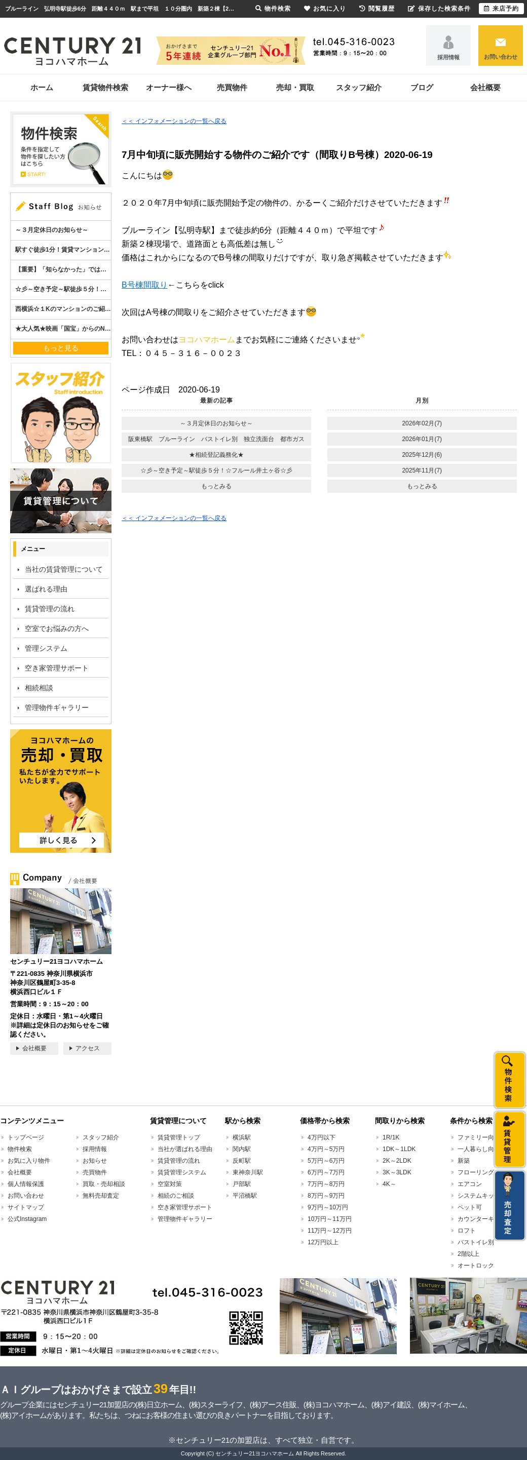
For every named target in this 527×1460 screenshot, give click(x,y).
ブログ (421, 87)
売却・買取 (295, 87)
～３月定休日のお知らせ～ (216, 423)
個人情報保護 (26, 1184)
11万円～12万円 (330, 1230)
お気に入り (325, 8)
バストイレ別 (476, 1242)
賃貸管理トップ (179, 1137)
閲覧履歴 (377, 8)
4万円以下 (321, 1137)
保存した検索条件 (439, 8)
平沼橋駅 (245, 1195)
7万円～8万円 (326, 1184)
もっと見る (61, 348)
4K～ (389, 1184)
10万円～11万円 (330, 1218)
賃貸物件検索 (105, 87)
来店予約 (501, 8)
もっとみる (216, 486)
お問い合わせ (500, 57)
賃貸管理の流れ (49, 609)
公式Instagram (27, 1218)
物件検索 (20, 1149)
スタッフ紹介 (359, 87)
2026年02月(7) (422, 423)
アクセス (88, 1048)
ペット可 (470, 1207)
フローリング (476, 1172)
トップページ (26, 1137)
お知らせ (95, 1160)
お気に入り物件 (29, 1160)
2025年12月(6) (422, 454)
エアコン (470, 1184)
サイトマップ (26, 1207)
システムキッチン (482, 1195)
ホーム (41, 87)
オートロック (476, 1265)
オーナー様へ (169, 87)
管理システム (46, 648)
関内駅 (242, 1149)
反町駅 (242, 1160)
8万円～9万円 (326, 1195)
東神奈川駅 (248, 1172)
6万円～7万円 (326, 1172)
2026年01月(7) (422, 439)
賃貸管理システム (182, 1172)
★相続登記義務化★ (216, 454)
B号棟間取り (145, 285)
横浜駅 (242, 1137)
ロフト (467, 1230)
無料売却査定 (101, 1195)
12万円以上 (323, 1242)
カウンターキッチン (485, 1218)
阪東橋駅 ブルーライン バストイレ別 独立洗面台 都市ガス (216, 439)
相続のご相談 (176, 1195)
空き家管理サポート (57, 668)
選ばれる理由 (46, 589)
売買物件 (232, 87)
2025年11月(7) (422, 470)
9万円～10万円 (328, 1207)
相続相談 (39, 688)
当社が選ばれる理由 (185, 1149)
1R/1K (391, 1137)
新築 (464, 1160)
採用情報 (448, 57)
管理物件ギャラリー (57, 707)
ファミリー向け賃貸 (485, 1137)
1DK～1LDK (399, 1149)
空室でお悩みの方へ (57, 628)
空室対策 (170, 1184)
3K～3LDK (397, 1172)
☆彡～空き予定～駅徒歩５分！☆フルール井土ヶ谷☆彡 (216, 470)
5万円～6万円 (326, 1160)
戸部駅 (242, 1184)
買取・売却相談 (104, 1184)
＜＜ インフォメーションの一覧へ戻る (174, 121)
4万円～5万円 (326, 1149)
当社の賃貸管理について (64, 569)
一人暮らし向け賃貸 (485, 1149)
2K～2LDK (397, 1160)
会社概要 (485, 87)
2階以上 (468, 1253)
